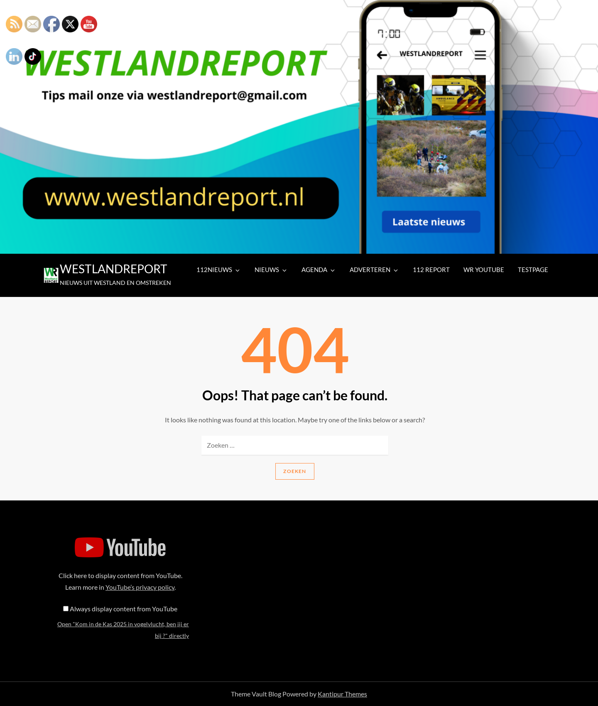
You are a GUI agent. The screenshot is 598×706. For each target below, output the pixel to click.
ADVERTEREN (374, 270)
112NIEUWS (218, 270)
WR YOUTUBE (483, 269)
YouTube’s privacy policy (139, 587)
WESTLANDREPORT (113, 269)
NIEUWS (271, 270)
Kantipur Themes (342, 694)
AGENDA (318, 270)
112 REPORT (431, 269)
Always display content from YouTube (123, 609)
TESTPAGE (533, 269)
